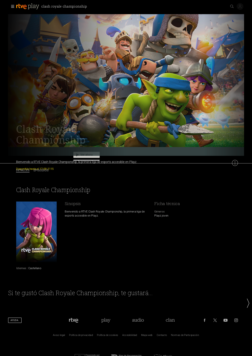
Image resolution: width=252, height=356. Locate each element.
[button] (11, 6)
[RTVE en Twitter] (215, 320)
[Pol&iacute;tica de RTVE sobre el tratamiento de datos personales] (81, 335)
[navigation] (126, 170)
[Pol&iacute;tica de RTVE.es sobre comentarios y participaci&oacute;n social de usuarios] (185, 335)
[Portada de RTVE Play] (106, 320)
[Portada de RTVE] (73, 320)
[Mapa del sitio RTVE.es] (147, 335)
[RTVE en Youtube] (225, 320)
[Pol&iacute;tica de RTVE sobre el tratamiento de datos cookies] (107, 335)
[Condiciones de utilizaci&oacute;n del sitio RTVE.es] (59, 335)
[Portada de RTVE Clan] (170, 320)
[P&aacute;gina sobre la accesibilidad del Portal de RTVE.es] (129, 335)
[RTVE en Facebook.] (204, 320)
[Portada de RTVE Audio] (138, 320)
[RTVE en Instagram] (236, 320)
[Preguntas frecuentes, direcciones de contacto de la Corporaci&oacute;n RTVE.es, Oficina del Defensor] (162, 335)
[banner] (52, 6)
